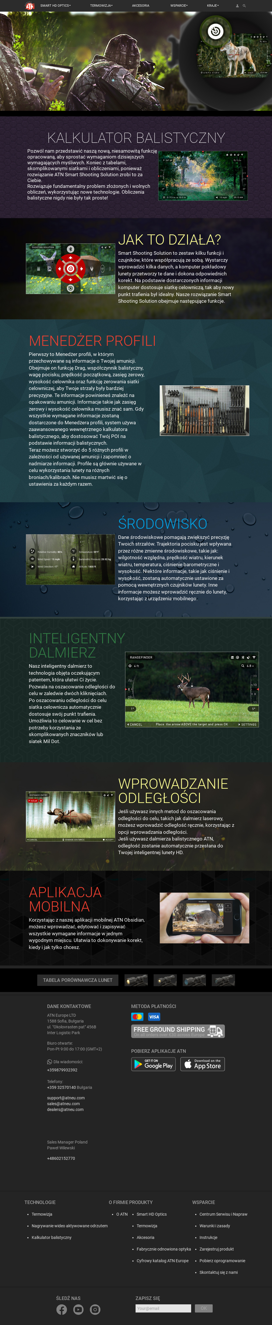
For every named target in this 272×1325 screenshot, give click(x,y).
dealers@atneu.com (65, 1109)
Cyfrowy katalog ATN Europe (163, 1260)
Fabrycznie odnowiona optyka (164, 1249)
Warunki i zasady (215, 1226)
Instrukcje (208, 1237)
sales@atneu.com (63, 1103)
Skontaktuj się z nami (219, 1272)
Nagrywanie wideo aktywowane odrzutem (68, 1226)
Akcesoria (145, 1237)
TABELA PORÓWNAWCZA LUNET (78, 980)
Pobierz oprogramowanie (222, 1260)
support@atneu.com (66, 1098)
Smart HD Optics (152, 1214)
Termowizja (40, 1214)
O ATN (120, 1214)
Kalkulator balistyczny (50, 1237)
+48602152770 (61, 1158)
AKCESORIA (140, 6)
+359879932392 (62, 1070)
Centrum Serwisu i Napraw (224, 1214)
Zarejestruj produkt (217, 1249)
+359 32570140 (61, 1087)
